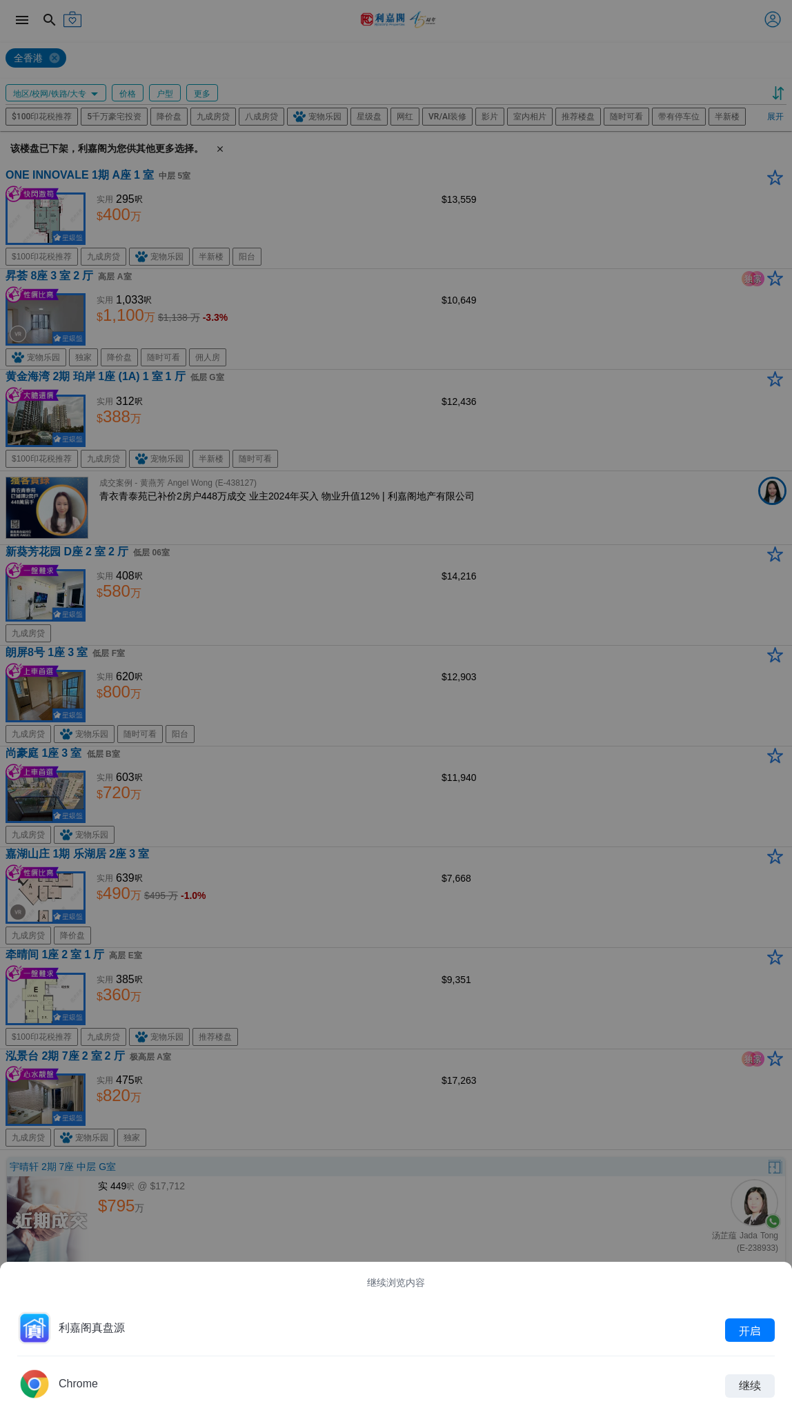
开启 (750, 1330)
